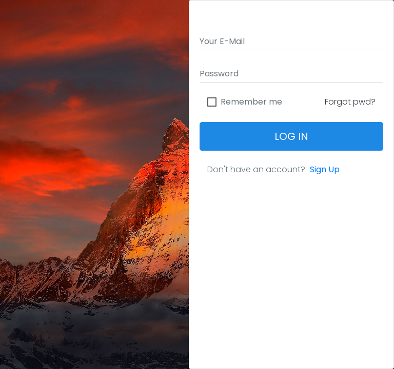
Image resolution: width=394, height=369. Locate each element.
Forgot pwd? (350, 102)
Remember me (251, 102)
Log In (291, 136)
